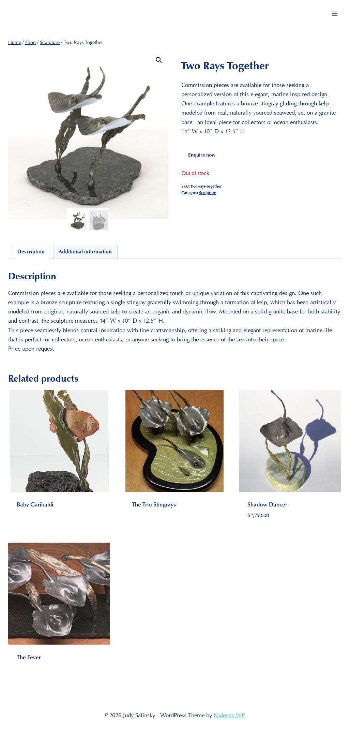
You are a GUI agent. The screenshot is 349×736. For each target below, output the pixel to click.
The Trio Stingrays (154, 504)
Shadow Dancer (267, 504)
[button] (159, 60)
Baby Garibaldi (35, 504)
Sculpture (207, 192)
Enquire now (201, 154)
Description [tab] (31, 251)
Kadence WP (229, 715)
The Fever (29, 657)
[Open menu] (334, 13)
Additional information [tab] (85, 251)
